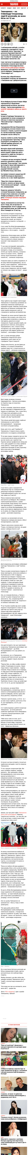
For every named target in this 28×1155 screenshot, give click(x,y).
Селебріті (3, 8)
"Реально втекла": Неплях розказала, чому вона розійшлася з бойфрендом (14, 1118)
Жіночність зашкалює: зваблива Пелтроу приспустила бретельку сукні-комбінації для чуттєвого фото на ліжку (13, 1141)
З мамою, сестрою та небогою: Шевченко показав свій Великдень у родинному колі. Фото (13, 1095)
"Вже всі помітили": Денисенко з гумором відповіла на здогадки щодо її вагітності (13, 1047)
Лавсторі (23, 8)
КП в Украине (9, 991)
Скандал (9, 8)
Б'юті (18, 8)
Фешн (14, 8)
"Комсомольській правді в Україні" (13, 68)
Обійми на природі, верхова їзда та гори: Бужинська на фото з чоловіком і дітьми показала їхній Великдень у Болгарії (14, 1071)
